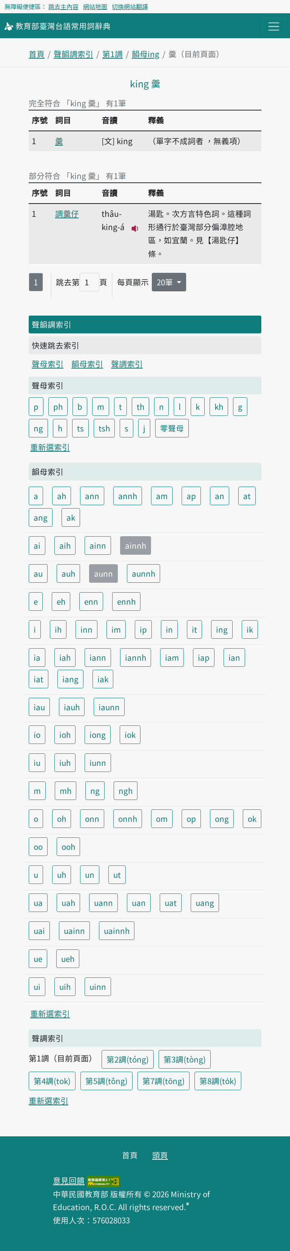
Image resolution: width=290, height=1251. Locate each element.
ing (222, 629)
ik (250, 629)
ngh (126, 790)
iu (37, 762)
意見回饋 (69, 1180)
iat (38, 679)
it (194, 629)
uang (205, 902)
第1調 (112, 53)
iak (102, 679)
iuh (65, 762)
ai (37, 545)
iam (172, 657)
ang (41, 517)
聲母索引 (47, 363)
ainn (97, 545)
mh (65, 790)
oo (38, 846)
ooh (68, 846)
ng (38, 428)
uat (171, 902)
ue (38, 958)
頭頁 (160, 1155)
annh (127, 495)
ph (58, 406)
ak (70, 517)
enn (91, 601)
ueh (67, 958)
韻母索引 (87, 363)
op (191, 818)
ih (58, 629)
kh (218, 406)
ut (117, 874)
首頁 (37, 53)
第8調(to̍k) (217, 1080)
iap (204, 657)
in (169, 629)
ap (191, 495)
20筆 (166, 282)
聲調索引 (127, 363)
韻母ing (145, 53)
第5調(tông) (106, 1080)
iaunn (109, 707)
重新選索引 (50, 447)
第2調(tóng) (127, 1059)
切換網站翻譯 (130, 6)
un (89, 874)
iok (130, 734)
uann (103, 902)
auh (68, 573)
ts (80, 428)
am (162, 495)
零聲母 (172, 428)
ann (92, 495)
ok (252, 818)
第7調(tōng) (163, 1080)
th (140, 406)
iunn (97, 762)
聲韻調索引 (73, 53)
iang (70, 679)
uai (39, 930)
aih (65, 545)
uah (68, 902)
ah (61, 495)
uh (61, 874)
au (38, 573)
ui (37, 986)
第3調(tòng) (185, 1059)
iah (65, 657)
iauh (72, 707)
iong (97, 734)
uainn (74, 930)
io (37, 734)
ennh (126, 601)
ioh (65, 734)
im (116, 629)
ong (222, 818)
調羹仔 (67, 213)
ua (38, 902)
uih (65, 986)
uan (139, 902)
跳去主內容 (63, 6)
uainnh (117, 930)
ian (234, 657)
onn (92, 818)
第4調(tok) (52, 1080)
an (219, 495)
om (162, 818)
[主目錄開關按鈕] (273, 26)
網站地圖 (95, 6)
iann (97, 657)
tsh (104, 428)
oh (61, 818)
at (247, 495)
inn (86, 629)
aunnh (143, 573)
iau (39, 707)
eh (61, 601)
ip (143, 629)
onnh (127, 818)
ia (37, 657)
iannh (135, 657)
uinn (97, 986)
